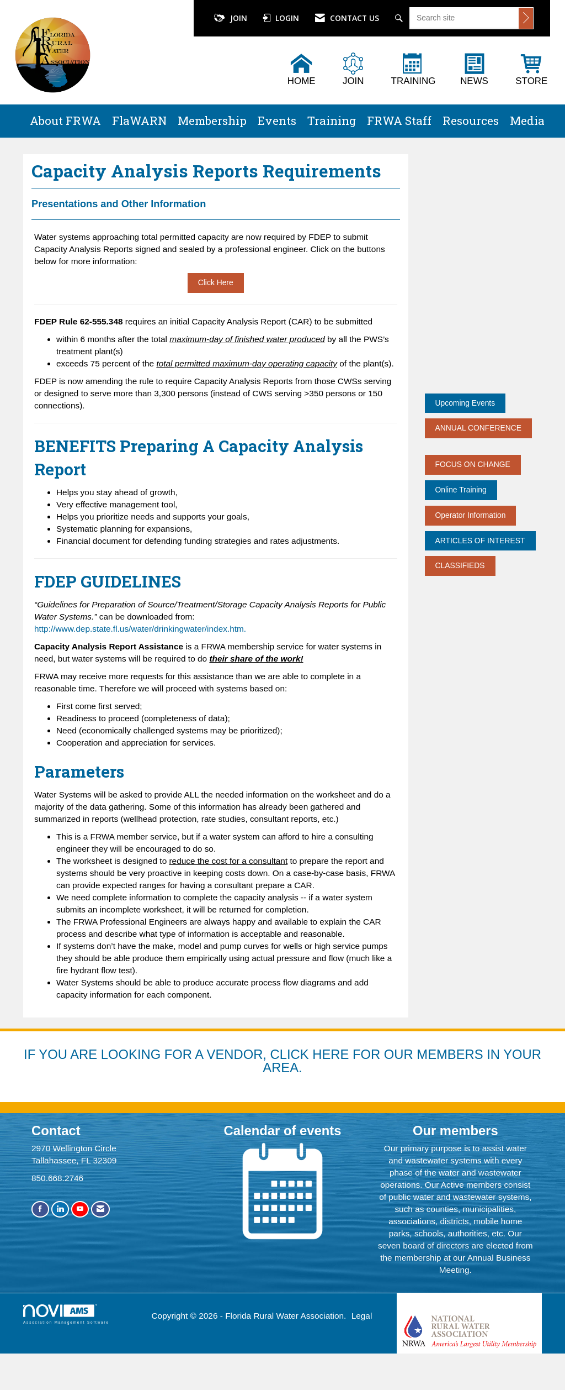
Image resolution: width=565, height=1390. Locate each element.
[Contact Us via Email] (100, 1234)
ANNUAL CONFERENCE (478, 427)
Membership (212, 120)
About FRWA (65, 120)
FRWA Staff (399, 120)
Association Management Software (66, 1339)
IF (31, 1079)
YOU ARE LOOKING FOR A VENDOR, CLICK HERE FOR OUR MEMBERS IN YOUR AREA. (290, 1086)
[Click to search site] (526, 18)
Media (527, 120)
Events (277, 120)
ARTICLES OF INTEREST (480, 540)
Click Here (215, 307)
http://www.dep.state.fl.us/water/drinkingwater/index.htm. (140, 653)
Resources (471, 120)
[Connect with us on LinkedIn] (60, 1234)
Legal (361, 1341)
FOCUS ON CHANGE (472, 464)
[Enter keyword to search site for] (464, 18)
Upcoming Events (465, 402)
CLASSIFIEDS (460, 565)
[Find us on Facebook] (40, 1234)
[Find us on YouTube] (80, 1234)
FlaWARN (139, 120)
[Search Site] (400, 18)
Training (331, 120)
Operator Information (470, 515)
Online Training (461, 489)
